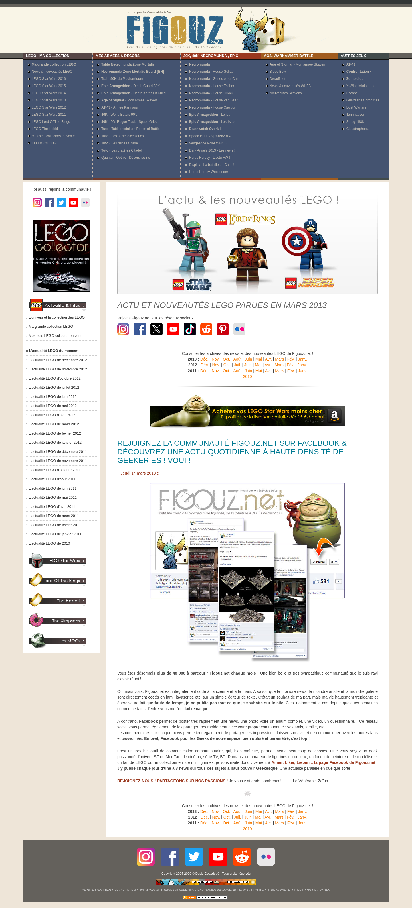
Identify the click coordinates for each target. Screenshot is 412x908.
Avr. (268, 359)
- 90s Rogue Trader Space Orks (129, 122)
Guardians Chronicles (362, 100)
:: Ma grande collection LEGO (49, 327)
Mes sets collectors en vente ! (54, 136)
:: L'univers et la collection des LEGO (55, 317)
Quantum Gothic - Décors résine (125, 158)
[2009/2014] (210, 136)
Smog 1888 (355, 122)
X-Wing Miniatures (360, 86)
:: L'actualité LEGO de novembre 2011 (56, 461)
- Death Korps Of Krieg (133, 93)
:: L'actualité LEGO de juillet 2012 (52, 388)
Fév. (291, 359)
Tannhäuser (355, 115)
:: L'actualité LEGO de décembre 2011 (56, 452)
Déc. (204, 359)
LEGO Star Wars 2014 (49, 93)
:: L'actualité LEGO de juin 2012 (51, 397)
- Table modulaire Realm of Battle (130, 129)
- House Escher (211, 86)
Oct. (226, 359)
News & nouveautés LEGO (52, 72)
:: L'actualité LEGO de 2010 (48, 543)
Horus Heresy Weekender (208, 172)
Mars (279, 359)
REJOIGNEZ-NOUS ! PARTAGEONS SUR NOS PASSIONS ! (172, 781)
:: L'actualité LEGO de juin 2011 (51, 488)
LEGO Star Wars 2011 (49, 115)
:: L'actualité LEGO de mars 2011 (52, 516)
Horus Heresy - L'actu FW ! (209, 158)
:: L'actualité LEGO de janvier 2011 (54, 534)
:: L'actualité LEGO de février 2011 (53, 525)
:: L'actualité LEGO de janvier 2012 (54, 443)
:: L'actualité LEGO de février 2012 (53, 433)
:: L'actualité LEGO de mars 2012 (52, 424)
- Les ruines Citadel (120, 143)
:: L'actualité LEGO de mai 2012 (51, 406)
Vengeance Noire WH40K (208, 143)
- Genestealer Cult (213, 79)
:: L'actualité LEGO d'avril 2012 (50, 415)
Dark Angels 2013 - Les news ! (212, 150)
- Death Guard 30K (130, 86)
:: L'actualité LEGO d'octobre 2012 (53, 378)
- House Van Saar (213, 100)
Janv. (302, 359)
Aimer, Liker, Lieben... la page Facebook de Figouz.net (323, 762)
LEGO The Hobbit (45, 129)
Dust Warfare (356, 107)
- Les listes (212, 122)
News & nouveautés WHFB (290, 86)
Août (237, 359)
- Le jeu (209, 115)
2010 (247, 376)
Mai (258, 359)
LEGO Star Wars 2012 (49, 107)
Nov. (216, 359)
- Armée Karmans (119, 107)
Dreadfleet (277, 79)
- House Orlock (211, 93)
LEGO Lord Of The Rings (51, 122)
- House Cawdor (212, 107)
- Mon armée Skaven (129, 100)
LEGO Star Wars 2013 (49, 100)
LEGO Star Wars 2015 (49, 86)
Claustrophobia (357, 129)
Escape (352, 93)
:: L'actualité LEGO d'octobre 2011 (53, 470)
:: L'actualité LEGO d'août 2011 (51, 479)
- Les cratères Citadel (121, 150)
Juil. (237, 365)
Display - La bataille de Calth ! (211, 165)
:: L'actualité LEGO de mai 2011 (51, 498)
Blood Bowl (278, 72)
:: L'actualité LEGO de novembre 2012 (56, 369)
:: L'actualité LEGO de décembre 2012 (56, 360)
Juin (248, 359)
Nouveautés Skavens (286, 93)
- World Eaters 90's (119, 115)
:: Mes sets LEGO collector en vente (55, 336)
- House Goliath (212, 72)
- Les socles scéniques (122, 136)
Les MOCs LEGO (45, 143)
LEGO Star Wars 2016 (49, 79)
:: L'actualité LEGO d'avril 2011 (50, 507)
